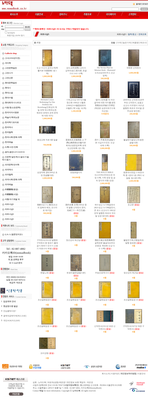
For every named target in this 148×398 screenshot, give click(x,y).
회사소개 (106, 373)
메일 (41, 391)
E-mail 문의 (15, 263)
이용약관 (115, 373)
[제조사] (143, 43)
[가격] (119, 43)
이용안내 (141, 373)
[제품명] (135, 43)
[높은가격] (126, 43)
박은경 (90, 382)
